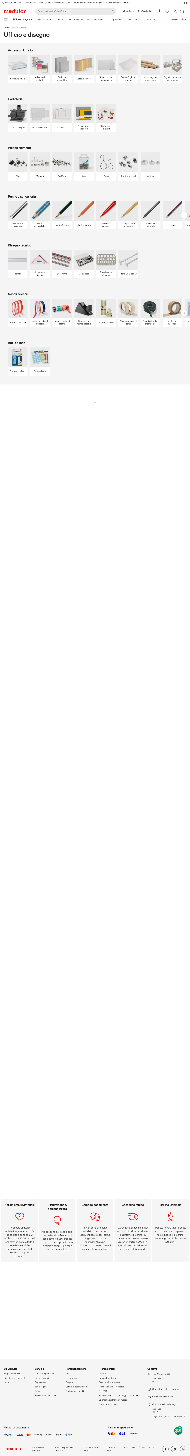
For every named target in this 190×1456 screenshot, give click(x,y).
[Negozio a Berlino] (159, 11)
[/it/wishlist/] (167, 11)
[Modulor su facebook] (165, 1450)
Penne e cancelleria (96, 19)
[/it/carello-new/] (182, 11)
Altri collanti (150, 19)
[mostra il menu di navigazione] (6, 19)
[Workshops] (127, 11)
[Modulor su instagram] (174, 1450)
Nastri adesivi (134, 19)
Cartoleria (60, 19)
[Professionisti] (145, 11)
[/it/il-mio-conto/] (175, 11)
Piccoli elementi (76, 19)
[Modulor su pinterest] (183, 1450)
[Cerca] (75, 11)
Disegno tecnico (116, 19)
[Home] (22, 19)
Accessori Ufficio (44, 19)
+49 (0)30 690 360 (12, 2)
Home (6, 27)
